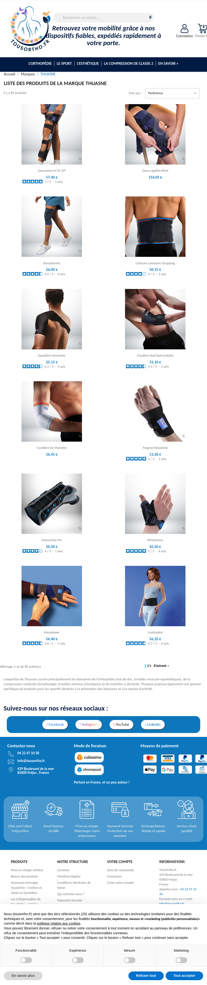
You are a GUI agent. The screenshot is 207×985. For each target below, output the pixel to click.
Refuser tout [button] (146, 976)
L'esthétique (88, 63)
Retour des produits (24, 876)
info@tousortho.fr (171, 904)
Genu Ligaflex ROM (155, 171)
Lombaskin (155, 632)
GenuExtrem (51, 263)
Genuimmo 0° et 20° (52, 171)
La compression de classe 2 (128, 63)
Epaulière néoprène (51, 355)
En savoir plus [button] (23, 976)
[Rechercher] (103, 17)
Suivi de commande (120, 870)
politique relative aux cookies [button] (58, 923)
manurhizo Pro (52, 540)
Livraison (63, 870)
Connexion (114, 876)
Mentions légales (69, 876)
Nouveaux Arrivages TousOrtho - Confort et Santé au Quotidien (26, 888)
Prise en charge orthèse (27, 870)
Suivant (163, 666)
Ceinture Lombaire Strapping (155, 263)
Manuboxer (51, 632)
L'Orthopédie (40, 63)
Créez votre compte (120, 883)
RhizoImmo (155, 540)
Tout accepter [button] (184, 976)
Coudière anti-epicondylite (155, 355)
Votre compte (120, 861)
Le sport (64, 63)
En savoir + (168, 63)
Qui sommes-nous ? (70, 894)
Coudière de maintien (52, 448)
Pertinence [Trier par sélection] (172, 93)
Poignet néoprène (155, 448)
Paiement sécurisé (69, 900)
